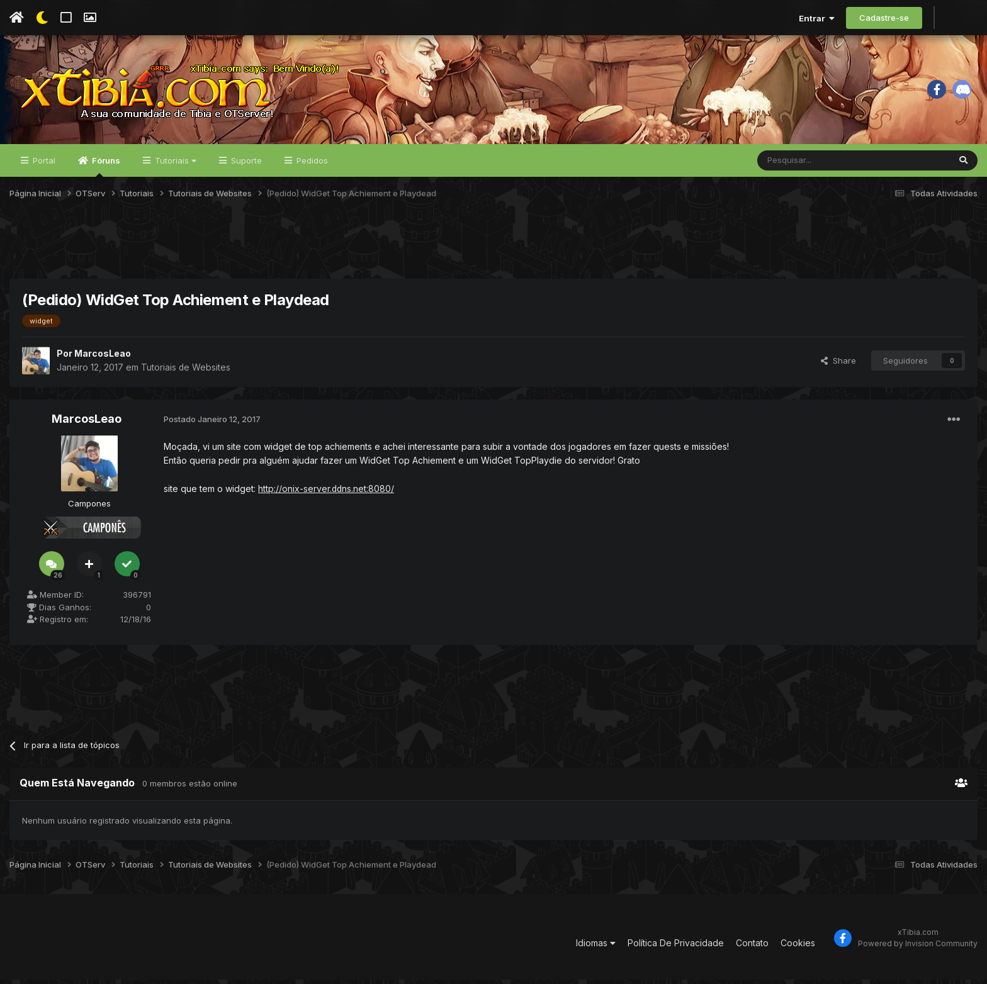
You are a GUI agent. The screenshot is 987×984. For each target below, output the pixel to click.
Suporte (245, 165)
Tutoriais (174, 165)
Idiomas (596, 947)
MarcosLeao (102, 357)
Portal (42, 165)
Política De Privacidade (676, 947)
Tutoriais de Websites (186, 371)
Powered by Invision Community (918, 948)
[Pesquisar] (818, 165)
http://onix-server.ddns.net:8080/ (326, 493)
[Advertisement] (493, 251)
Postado (212, 423)
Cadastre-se (884, 18)
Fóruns (105, 170)
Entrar (817, 18)
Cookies (798, 947)
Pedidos (311, 165)
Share (838, 365)
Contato (752, 947)
